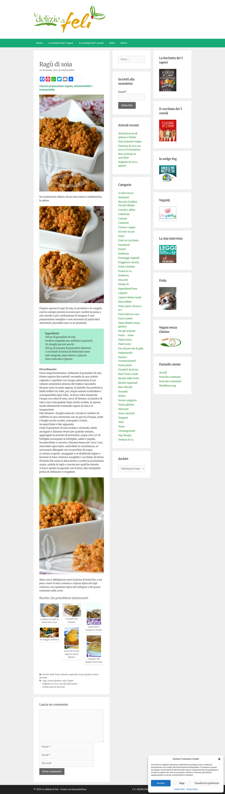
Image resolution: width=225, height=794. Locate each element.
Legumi (122, 293)
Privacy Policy (192, 789)
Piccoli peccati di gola (130, 348)
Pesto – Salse (126, 335)
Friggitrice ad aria (128, 262)
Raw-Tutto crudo (128, 374)
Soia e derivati (126, 413)
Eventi (122, 249)
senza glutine (54, 680)
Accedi (163, 372)
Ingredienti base (127, 288)
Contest (122, 218)
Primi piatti (125, 365)
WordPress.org (167, 385)
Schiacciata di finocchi (53, 687)
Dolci (121, 236)
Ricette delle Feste (51, 674)
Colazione (124, 214)
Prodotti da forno (128, 369)
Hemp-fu (123, 284)
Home (39, 43)
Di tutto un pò (126, 231)
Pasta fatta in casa (128, 314)
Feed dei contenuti (170, 376)
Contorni (123, 222)
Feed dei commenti (170, 381)
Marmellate (125, 301)
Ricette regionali (69, 674)
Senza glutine (85, 674)
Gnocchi (123, 279)
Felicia (123, 43)
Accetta (161, 783)
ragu (44, 680)
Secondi (123, 391)
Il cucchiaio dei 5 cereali (91, 43)
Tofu (121, 422)
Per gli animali (126, 331)
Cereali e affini (126, 209)
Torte (121, 426)
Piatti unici (124, 344)
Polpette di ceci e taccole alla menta (59, 683)
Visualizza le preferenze (207, 783)
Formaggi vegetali (128, 257)
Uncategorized (126, 430)
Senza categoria (127, 400)
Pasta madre (125, 318)
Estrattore (124, 244)
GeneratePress (79, 789)
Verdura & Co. (126, 439)
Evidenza (123, 253)
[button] (219, 759)
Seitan (122, 395)
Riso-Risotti (125, 387)
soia (64, 680)
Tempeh (123, 417)
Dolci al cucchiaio (128, 240)
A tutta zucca (125, 193)
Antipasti (123, 197)
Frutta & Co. (125, 271)
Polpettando (125, 352)
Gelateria (123, 275)
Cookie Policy (179, 789)
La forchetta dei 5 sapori (60, 43)
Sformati (123, 409)
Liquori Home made (129, 297)
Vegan (70, 680)
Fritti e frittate (126, 266)
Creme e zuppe (126, 227)
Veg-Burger (125, 435)
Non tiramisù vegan (129, 141)
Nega (182, 783)
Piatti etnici (125, 339)
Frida (112, 43)
